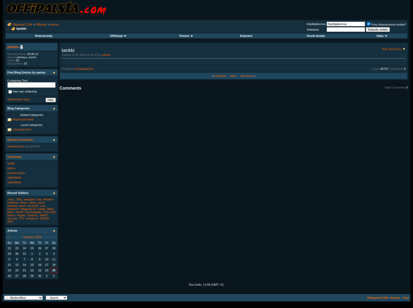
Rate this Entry (391, 49)
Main (233, 75)
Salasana (313, 29)
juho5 (41, 202)
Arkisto (395, 297)
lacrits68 (32, 205)
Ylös (406, 297)
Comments (396, 68)
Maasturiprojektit (23, 119)
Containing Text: (17, 80)
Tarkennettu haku (18, 99)
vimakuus (32, 218)
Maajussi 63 (28, 209)
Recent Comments (20, 139)
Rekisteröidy (44, 35)
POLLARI (49, 212)
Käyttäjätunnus (316, 24)
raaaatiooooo (15, 146)
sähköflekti (14, 177)
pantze (54, 24)
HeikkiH (48, 199)
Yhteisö (186, 35)
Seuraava (246, 75)
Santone (32, 215)
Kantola (12, 205)
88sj (19, 199)
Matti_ (51, 209)
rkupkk (21, 215)
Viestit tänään (315, 35)
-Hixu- (11, 199)
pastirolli (34, 146)
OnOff (19, 212)
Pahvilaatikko (33, 212)
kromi (22, 205)
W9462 (44, 218)
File (39, 199)
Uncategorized (84, 68)
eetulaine (30, 199)
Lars (42, 205)
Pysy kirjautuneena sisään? (386, 24)
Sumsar (12, 218)
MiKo (10, 212)
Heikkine (12, 202)
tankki (11, 163)
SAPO (44, 215)
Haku (382, 35)
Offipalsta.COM (22, 24)
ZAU (10, 221)
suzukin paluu (16, 172)
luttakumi (13, 209)
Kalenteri (246, 35)
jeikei (32, 202)
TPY (21, 218)
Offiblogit (41, 24)
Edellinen (220, 75)
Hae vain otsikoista (22, 92)
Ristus (11, 215)
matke (42, 209)
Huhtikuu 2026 (32, 237)
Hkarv (24, 202)
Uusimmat (14, 156)
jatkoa (11, 168)
